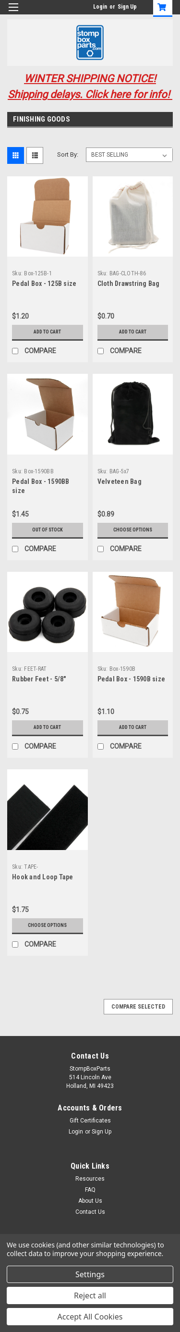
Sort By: (67, 154)
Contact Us (90, 1212)
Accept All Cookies (90, 1316)
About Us (90, 1200)
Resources (90, 1178)
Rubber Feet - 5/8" (39, 679)
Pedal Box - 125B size (44, 283)
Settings (90, 1274)
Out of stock (47, 529)
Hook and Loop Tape (42, 877)
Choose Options (132, 529)
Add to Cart (47, 331)
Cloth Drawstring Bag (128, 283)
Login (100, 6)
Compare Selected (138, 1006)
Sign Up (127, 6)
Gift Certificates (90, 1120)
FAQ (90, 1189)
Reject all (90, 1295)
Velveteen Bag (119, 481)
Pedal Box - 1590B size (131, 679)
